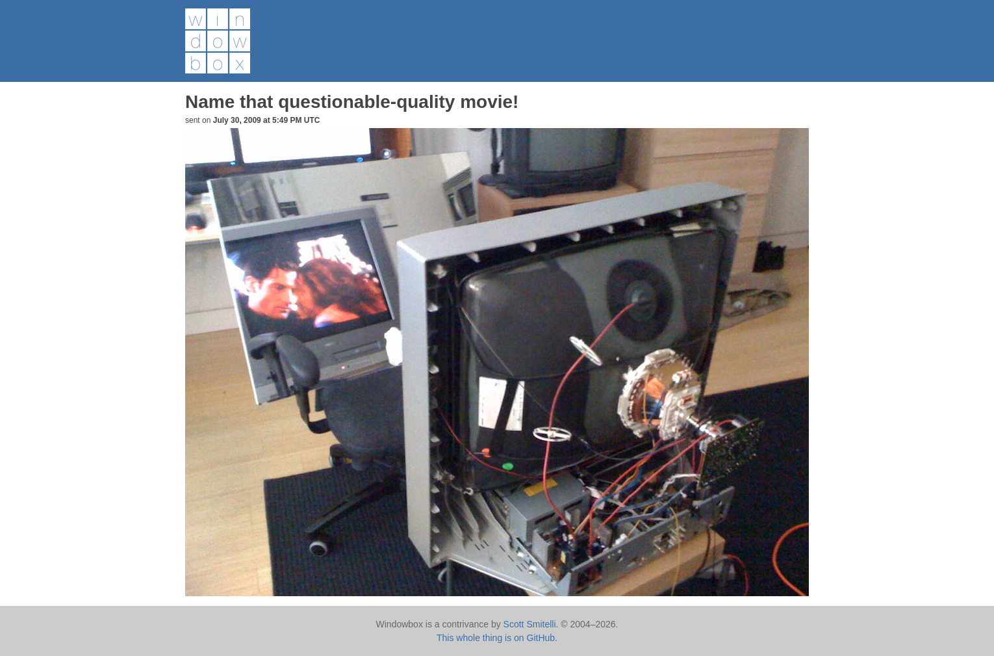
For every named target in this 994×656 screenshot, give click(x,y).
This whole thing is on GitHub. (497, 638)
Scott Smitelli (529, 624)
